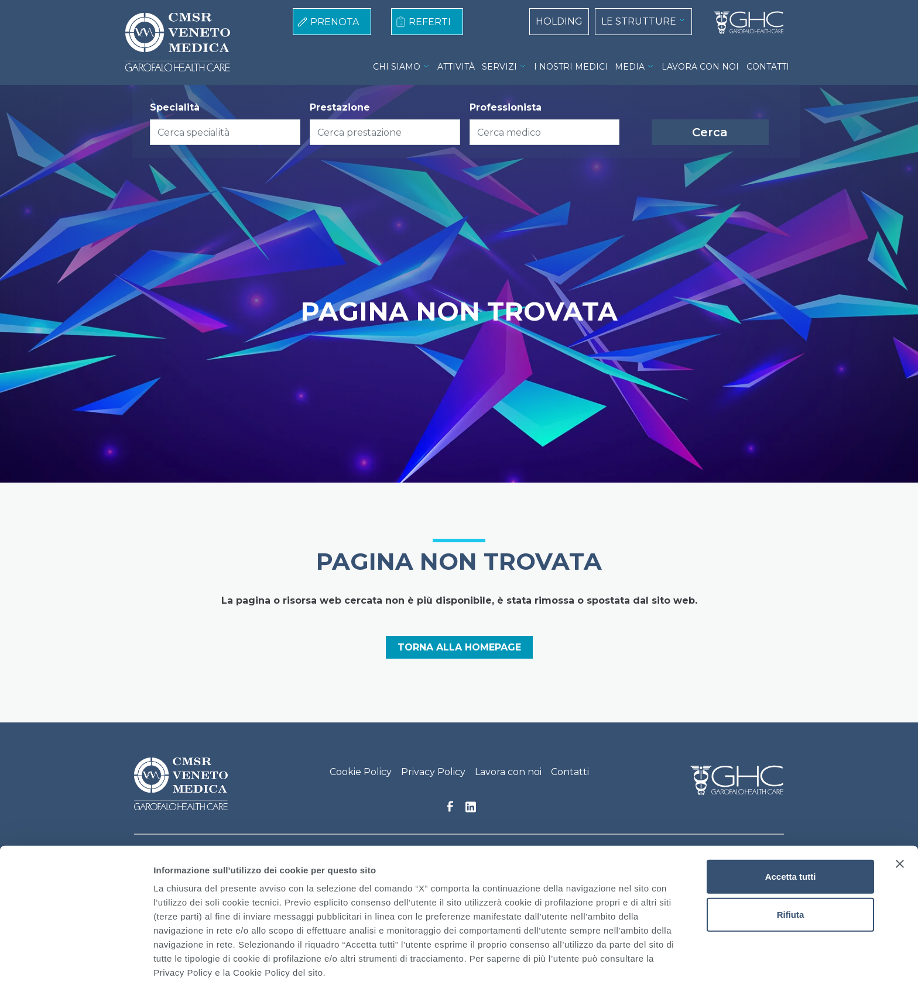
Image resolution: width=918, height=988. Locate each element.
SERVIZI (499, 66)
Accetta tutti (790, 831)
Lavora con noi (508, 771)
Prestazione (340, 107)
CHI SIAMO (396, 66)
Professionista (506, 107)
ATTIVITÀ (456, 66)
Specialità (175, 107)
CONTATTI (767, 66)
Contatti (570, 771)
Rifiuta (790, 870)
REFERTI (430, 21)
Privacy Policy (433, 771)
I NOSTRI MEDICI (571, 66)
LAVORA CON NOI (700, 66)
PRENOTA (334, 21)
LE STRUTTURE (638, 21)
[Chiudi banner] (900, 818)
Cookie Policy (361, 771)
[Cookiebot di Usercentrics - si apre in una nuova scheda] (76, 965)
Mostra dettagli (616, 965)
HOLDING (559, 21)
